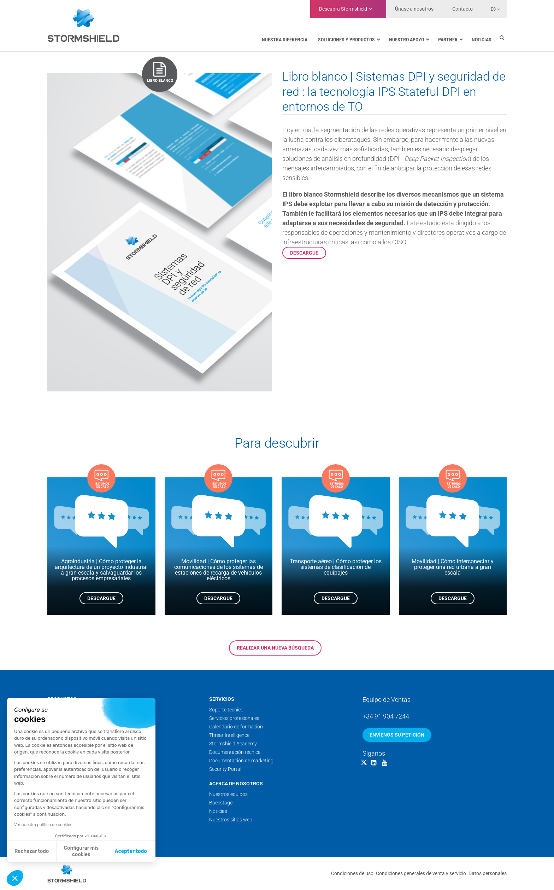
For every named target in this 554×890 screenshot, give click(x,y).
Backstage (220, 802)
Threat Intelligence (229, 735)
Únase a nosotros (414, 9)
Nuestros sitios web (230, 819)
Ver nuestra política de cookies (43, 824)
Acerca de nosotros (236, 783)
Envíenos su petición (397, 735)
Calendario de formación (236, 726)
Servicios (221, 699)
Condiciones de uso (352, 873)
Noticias (218, 811)
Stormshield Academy (233, 743)
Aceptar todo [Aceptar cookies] (131, 851)
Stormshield (343, 9)
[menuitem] (491, 9)
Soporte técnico (226, 709)
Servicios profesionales (234, 718)
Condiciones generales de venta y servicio (421, 873)
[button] (14, 877)
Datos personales (487, 873)
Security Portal (225, 769)
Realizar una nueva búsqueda (275, 648)
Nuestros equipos (228, 794)
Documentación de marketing (241, 760)
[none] (491, 9)
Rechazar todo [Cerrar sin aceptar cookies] (31, 851)
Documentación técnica (235, 752)
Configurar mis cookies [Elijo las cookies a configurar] (81, 851)
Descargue (304, 253)
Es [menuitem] (493, 9)
